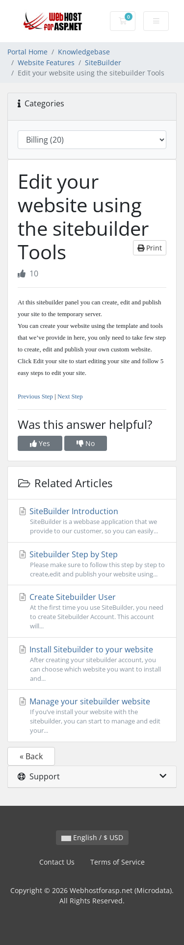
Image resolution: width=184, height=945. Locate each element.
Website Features (46, 62)
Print (149, 247)
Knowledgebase (84, 51)
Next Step (70, 396)
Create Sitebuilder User (92, 611)
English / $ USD (92, 837)
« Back (31, 756)
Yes (40, 443)
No (86, 443)
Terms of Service (117, 862)
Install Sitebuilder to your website (92, 664)
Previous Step (35, 396)
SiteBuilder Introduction (92, 521)
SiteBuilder (103, 62)
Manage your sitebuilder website (92, 716)
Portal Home (27, 51)
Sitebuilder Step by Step (92, 564)
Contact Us (57, 862)
